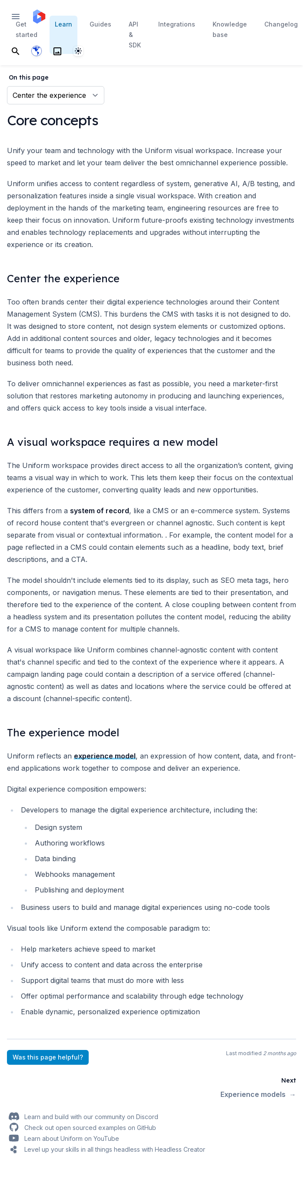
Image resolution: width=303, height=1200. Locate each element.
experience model (105, 756)
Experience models (258, 1094)
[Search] (15, 51)
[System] (78, 51)
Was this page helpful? (48, 1057)
